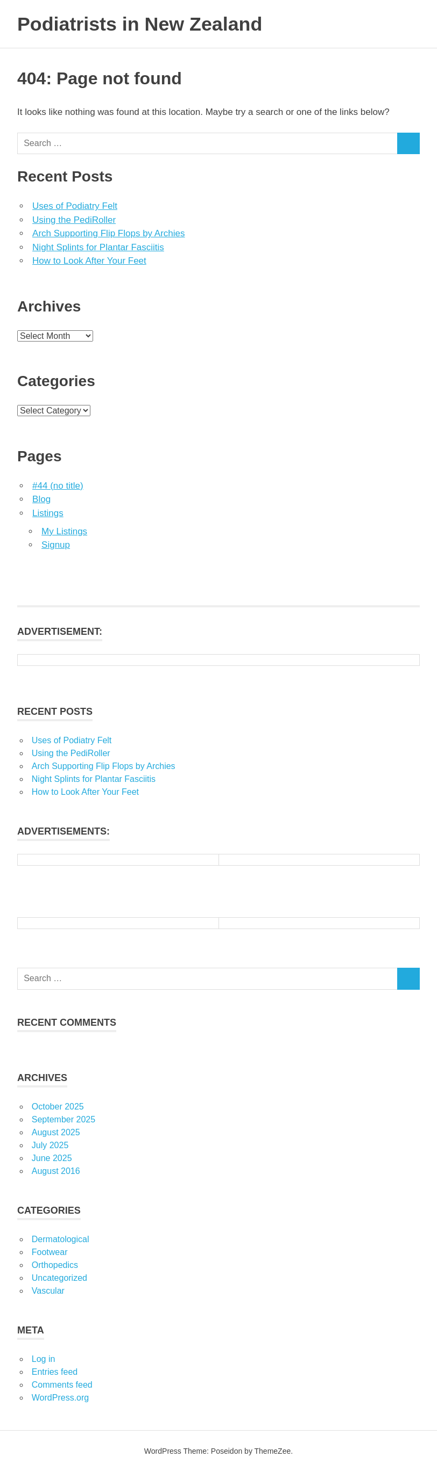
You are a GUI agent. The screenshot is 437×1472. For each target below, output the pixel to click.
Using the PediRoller (74, 220)
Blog (41, 499)
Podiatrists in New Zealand (147, 23)
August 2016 (56, 1171)
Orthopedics (55, 1265)
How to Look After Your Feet (89, 261)
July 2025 (50, 1145)
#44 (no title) (57, 486)
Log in (43, 1359)
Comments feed (62, 1384)
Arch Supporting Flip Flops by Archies (108, 233)
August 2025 (56, 1132)
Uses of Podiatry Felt (74, 206)
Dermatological (60, 1239)
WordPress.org (60, 1397)
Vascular (48, 1290)
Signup (55, 545)
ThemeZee (273, 1451)
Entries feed (54, 1371)
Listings (48, 513)
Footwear (50, 1252)
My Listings (64, 531)
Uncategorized (59, 1277)
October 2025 (58, 1106)
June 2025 (52, 1158)
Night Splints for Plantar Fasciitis (98, 247)
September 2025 (63, 1119)
